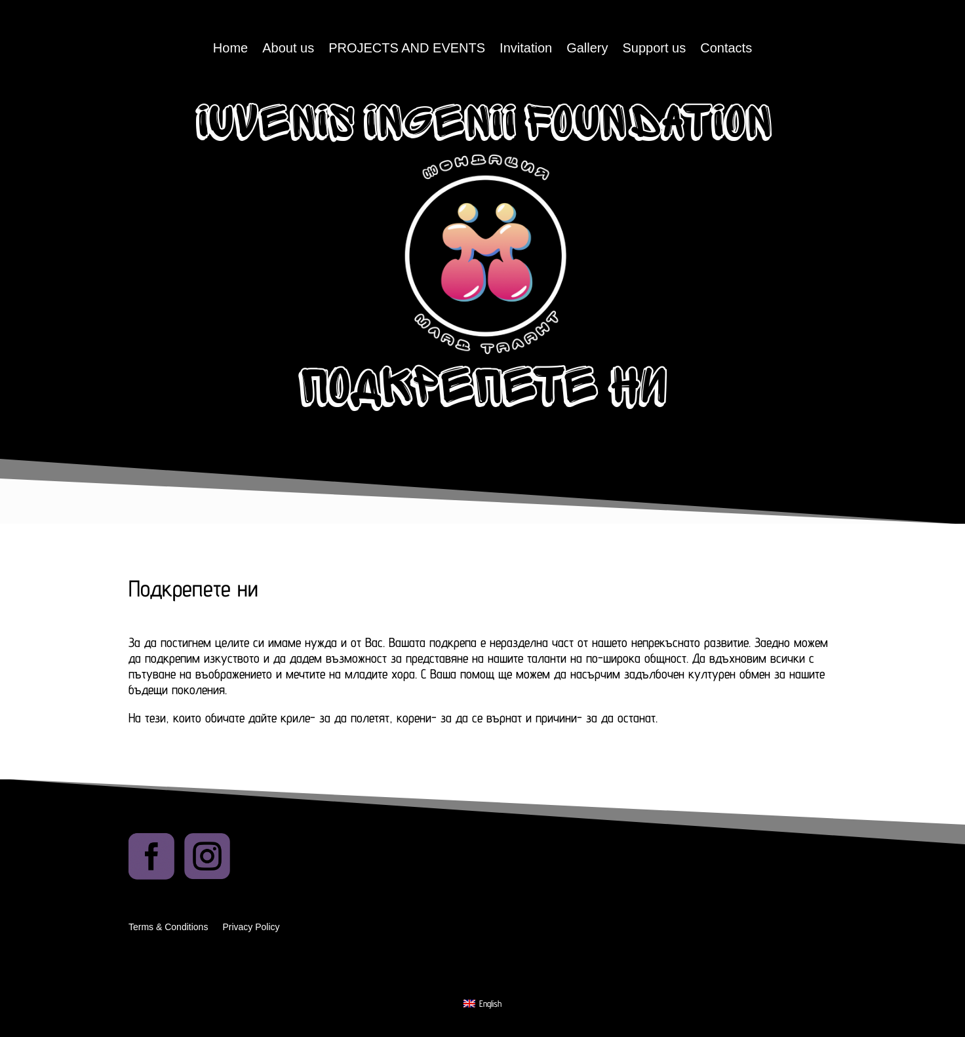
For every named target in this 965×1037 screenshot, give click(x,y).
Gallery (587, 49)
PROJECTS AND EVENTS (406, 49)
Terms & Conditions (168, 927)
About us (288, 49)
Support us (654, 49)
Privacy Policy (250, 927)
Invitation (526, 49)
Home (230, 49)
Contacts (726, 49)
